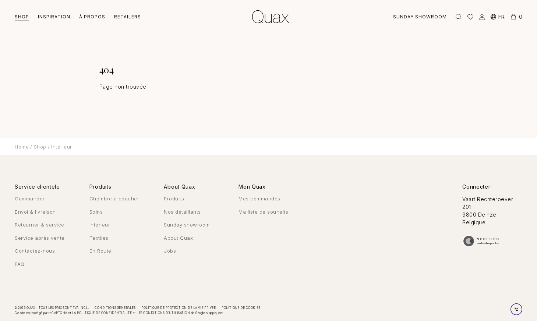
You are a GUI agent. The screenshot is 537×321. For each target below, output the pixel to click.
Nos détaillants (182, 212)
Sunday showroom (420, 16)
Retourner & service (39, 225)
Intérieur (61, 147)
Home (22, 147)
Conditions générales (115, 308)
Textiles (99, 238)
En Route (100, 251)
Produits (174, 198)
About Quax (178, 238)
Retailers (127, 16)
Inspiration (54, 16)
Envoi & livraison (35, 212)
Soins (96, 212)
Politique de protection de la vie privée (178, 308)
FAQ (20, 264)
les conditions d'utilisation (163, 313)
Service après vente (40, 238)
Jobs (170, 251)
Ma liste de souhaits (263, 212)
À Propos (92, 16)
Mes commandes (259, 198)
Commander (30, 198)
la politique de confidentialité (102, 313)
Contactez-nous (35, 251)
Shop (22, 16)
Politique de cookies (241, 308)
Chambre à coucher (114, 198)
